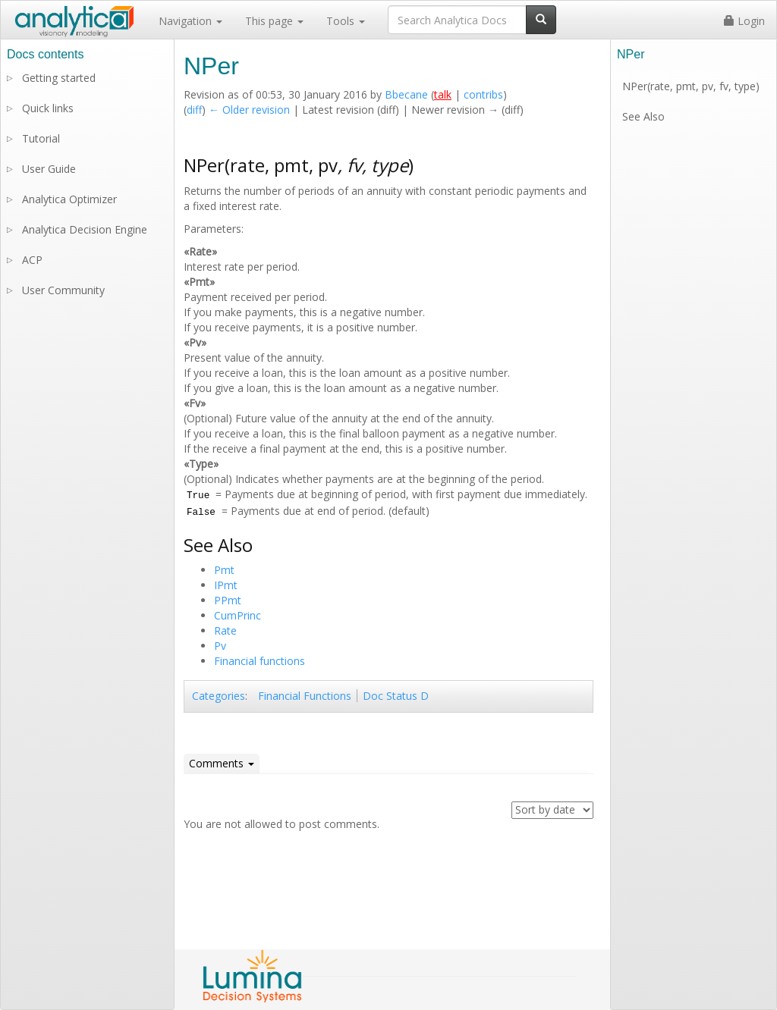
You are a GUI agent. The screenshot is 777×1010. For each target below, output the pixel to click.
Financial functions (259, 661)
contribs (483, 94)
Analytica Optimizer (69, 199)
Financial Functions (304, 695)
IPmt (226, 585)
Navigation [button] (190, 21)
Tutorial (41, 138)
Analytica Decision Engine (84, 229)
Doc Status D (396, 695)
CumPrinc (237, 615)
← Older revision (249, 109)
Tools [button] (345, 21)
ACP (32, 259)
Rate (225, 630)
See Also (643, 116)
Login (744, 21)
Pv (220, 645)
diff (194, 109)
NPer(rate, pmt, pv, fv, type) (691, 86)
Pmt (224, 570)
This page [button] (274, 21)
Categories (218, 695)
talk (442, 94)
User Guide (49, 169)
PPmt (227, 600)
